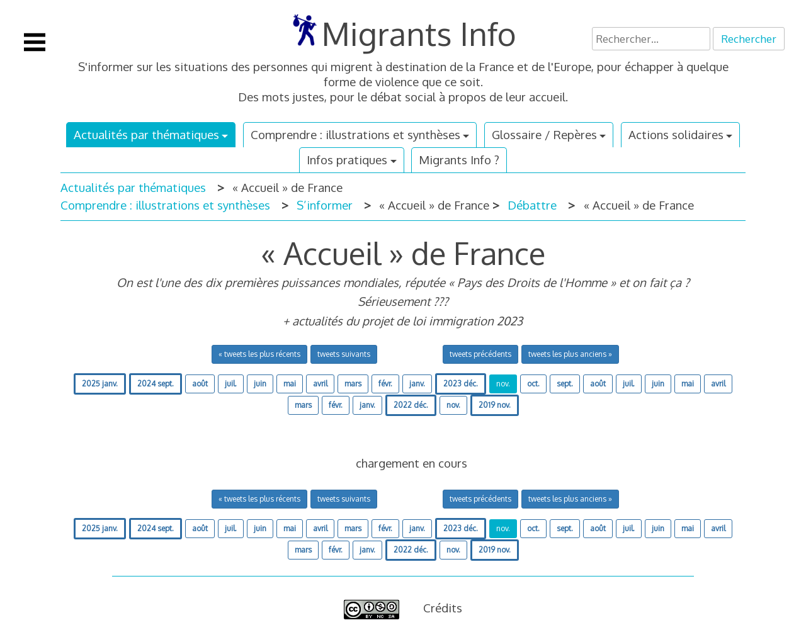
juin (260, 383)
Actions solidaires (676, 134)
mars (352, 383)
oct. (533, 383)
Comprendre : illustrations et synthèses (355, 134)
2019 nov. (495, 405)
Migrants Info (419, 33)
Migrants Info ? (459, 159)
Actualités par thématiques (146, 134)
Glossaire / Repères (544, 134)
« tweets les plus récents (259, 354)
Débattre (532, 205)
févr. (385, 383)
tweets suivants (343, 354)
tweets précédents (480, 354)
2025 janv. (100, 383)
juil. (231, 383)
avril (320, 383)
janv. (417, 383)
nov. (503, 383)
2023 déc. (460, 383)
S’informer (325, 205)
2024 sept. (155, 383)
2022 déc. (411, 405)
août (200, 383)
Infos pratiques (347, 159)
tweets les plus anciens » (570, 354)
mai (289, 383)
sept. (565, 383)
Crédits (442, 607)
